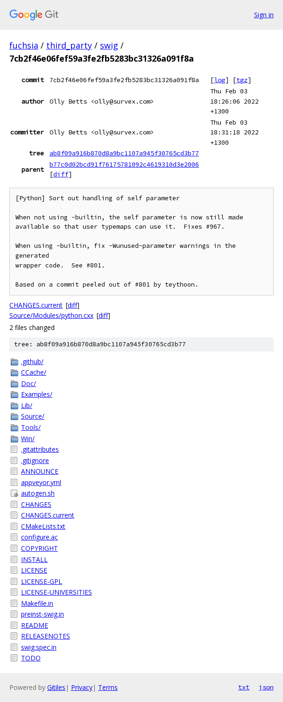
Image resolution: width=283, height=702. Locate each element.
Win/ (28, 438)
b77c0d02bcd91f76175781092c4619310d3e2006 (124, 164)
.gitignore (35, 460)
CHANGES (36, 504)
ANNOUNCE (39, 471)
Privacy (81, 687)
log (219, 80)
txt (243, 687)
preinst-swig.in (42, 614)
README (34, 625)
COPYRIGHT (39, 548)
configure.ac (39, 537)
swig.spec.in (39, 647)
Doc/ (28, 383)
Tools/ (31, 427)
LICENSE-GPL (41, 581)
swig (109, 45)
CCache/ (33, 372)
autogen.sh (38, 493)
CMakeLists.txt (43, 526)
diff (60, 174)
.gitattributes (40, 449)
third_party (69, 45)
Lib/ (26, 405)
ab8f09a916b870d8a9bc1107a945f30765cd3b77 (124, 153)
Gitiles (56, 687)
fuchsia (23, 45)
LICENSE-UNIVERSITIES (56, 592)
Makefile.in (37, 603)
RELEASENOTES (45, 636)
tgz (242, 80)
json (266, 687)
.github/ (32, 361)
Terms (108, 687)
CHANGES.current (36, 305)
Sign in (264, 14)
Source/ (32, 416)
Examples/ (36, 394)
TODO (31, 657)
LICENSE (34, 570)
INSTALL (34, 559)
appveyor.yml (41, 482)
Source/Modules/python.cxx (51, 315)
